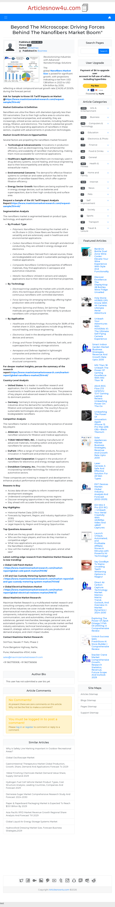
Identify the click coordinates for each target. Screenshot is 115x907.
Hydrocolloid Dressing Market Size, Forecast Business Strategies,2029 (34, 829)
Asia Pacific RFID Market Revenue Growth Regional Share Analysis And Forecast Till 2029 (36, 814)
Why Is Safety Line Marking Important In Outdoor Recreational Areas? (38, 750)
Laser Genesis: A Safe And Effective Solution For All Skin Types (101, 471)
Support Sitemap (89, 712)
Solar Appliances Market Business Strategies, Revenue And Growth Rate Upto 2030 (101, 447)
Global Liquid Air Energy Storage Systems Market (32, 821)
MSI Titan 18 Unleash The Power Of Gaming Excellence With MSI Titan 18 (101, 373)
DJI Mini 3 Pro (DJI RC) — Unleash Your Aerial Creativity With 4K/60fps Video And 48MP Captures (101, 516)
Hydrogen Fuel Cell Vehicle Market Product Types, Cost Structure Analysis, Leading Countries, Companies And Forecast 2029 (35, 785)
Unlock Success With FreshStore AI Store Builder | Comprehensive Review (100, 642)
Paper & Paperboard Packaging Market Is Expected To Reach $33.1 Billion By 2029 (38, 805)
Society (91, 209)
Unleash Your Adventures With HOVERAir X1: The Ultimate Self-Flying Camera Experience (101, 328)
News (91, 188)
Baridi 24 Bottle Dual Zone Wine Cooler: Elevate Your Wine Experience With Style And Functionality (101, 260)
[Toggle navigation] (5, 17)
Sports (90, 216)
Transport (94, 222)
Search (103, 51)
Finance (93, 145)
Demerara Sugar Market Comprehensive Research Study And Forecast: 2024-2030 (38, 795)
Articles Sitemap (89, 694)
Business (42, 51)
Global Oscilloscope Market (20, 757)
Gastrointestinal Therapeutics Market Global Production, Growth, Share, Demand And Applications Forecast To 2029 (37, 765)
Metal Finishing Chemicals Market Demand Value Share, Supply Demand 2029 (36, 774)
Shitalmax (33, 48)
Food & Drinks (96, 151)
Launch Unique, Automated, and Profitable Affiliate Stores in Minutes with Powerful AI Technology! (101, 544)
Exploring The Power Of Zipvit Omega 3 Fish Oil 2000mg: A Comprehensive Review (100, 624)
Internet (94, 182)
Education (93, 132)
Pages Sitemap (89, 706)
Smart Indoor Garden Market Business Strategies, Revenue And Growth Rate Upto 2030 (100, 352)
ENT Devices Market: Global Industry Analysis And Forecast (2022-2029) (101, 492)
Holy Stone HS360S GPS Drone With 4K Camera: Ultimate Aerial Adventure (101, 305)
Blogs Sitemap (88, 700)
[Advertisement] (57, 854)
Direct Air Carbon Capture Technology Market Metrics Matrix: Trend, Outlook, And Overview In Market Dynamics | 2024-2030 (101, 597)
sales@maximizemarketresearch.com (23, 657)
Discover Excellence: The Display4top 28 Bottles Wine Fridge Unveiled (101, 285)
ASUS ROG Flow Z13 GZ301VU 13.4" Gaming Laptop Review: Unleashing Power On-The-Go (101, 396)
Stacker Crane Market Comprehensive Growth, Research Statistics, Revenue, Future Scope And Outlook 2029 (100, 666)
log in (19, 727)
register (29, 727)
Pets (90, 194)
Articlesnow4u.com (59, 889)
